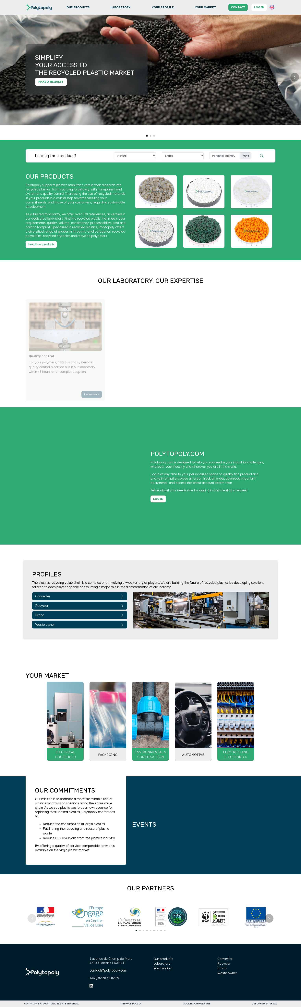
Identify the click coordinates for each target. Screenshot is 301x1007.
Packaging (108, 755)
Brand (79, 615)
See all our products (41, 244)
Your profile (163, 7)
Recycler (79, 606)
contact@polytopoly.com (108, 970)
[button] (272, 7)
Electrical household (65, 754)
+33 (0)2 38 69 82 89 (104, 978)
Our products (78, 7)
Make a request (51, 82)
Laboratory (120, 7)
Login (259, 7)
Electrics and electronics (235, 754)
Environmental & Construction (150, 754)
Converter (79, 596)
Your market (205, 7)
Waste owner (79, 624)
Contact (238, 7)
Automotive (193, 755)
